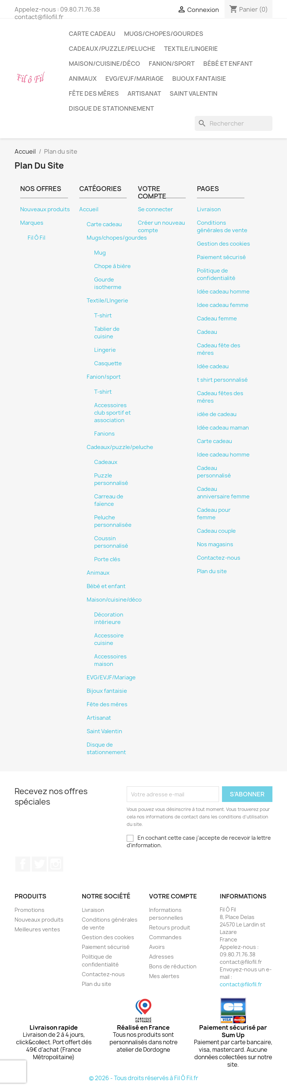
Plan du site (212, 571)
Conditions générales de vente (222, 226)
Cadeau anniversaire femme (223, 492)
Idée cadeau (213, 366)
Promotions (29, 909)
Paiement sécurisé (221, 257)
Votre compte (173, 896)
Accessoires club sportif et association (112, 413)
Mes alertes (164, 976)
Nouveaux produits (45, 209)
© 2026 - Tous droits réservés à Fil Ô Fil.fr (143, 1078)
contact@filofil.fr (241, 984)
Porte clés (107, 559)
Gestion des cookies (223, 244)
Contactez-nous (218, 558)
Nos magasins (215, 544)
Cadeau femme (217, 318)
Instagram (55, 864)
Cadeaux (105, 462)
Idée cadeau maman (223, 427)
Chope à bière (112, 266)
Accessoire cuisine (109, 639)
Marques (31, 223)
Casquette (108, 363)
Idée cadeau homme (223, 291)
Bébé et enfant (228, 63)
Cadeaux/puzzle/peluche (112, 48)
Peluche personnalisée (113, 521)
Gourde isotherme (107, 283)
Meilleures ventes (37, 929)
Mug (100, 252)
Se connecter (155, 209)
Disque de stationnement (111, 108)
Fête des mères (94, 93)
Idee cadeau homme (223, 454)
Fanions (104, 433)
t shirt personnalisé (222, 380)
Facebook (22, 864)
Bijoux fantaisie (199, 78)
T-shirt (103, 315)
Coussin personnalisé (111, 542)
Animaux (83, 78)
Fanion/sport (172, 63)
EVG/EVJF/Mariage (134, 78)
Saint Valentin (193, 93)
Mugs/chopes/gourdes (163, 34)
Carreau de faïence (108, 500)
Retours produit (169, 927)
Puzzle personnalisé (111, 479)
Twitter (39, 864)
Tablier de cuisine (107, 332)
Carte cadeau (92, 34)
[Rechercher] (233, 123)
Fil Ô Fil (36, 238)
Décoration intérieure (108, 618)
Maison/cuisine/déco (104, 63)
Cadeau (207, 332)
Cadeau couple (216, 531)
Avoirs (157, 946)
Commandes (165, 937)
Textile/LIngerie (191, 48)
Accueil (88, 209)
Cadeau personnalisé (214, 471)
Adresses (161, 956)
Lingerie (105, 350)
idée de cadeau (217, 414)
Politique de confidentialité (216, 274)
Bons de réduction (173, 966)
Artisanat (144, 93)
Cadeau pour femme (214, 513)
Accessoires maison (110, 660)
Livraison (209, 209)
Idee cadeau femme (223, 305)
